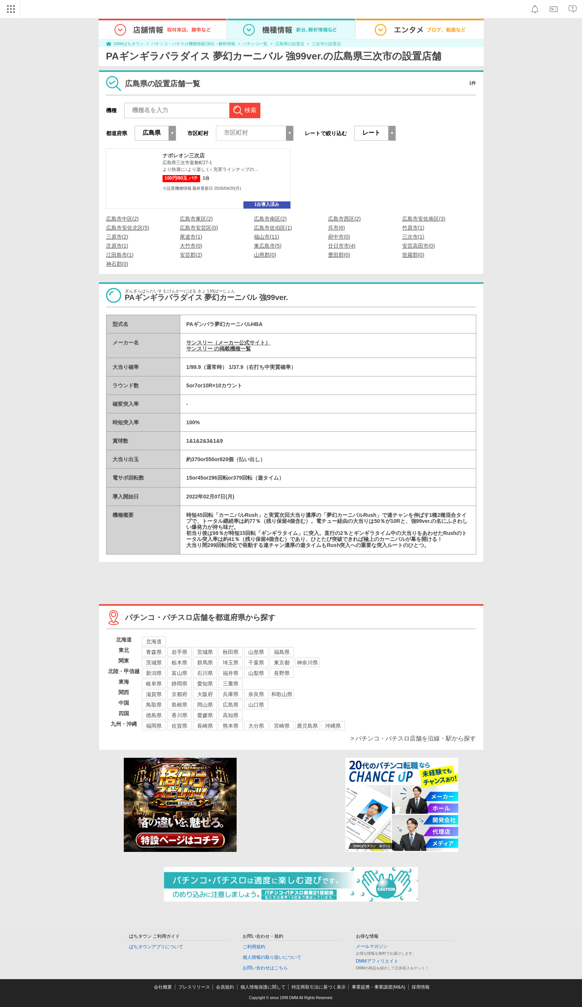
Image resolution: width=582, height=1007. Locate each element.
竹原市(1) (413, 227)
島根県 (179, 705)
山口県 (256, 705)
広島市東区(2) (196, 218)
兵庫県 (231, 694)
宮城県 (205, 652)
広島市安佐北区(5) (127, 227)
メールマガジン (371, 946)
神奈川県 (307, 663)
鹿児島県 (307, 726)
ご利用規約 (254, 946)
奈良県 (256, 694)
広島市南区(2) (270, 218)
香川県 (179, 715)
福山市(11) (266, 236)
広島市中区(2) (122, 218)
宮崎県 (282, 726)
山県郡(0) (265, 254)
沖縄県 (333, 726)
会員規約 (225, 987)
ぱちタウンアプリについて (156, 946)
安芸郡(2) (191, 254)
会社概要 (163, 987)
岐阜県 (154, 684)
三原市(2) (117, 236)
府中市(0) (339, 236)
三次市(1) (413, 236)
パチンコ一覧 (255, 43)
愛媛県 (205, 715)
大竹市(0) (191, 245)
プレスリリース (194, 987)
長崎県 (205, 726)
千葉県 (256, 663)
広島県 (231, 705)
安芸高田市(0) (418, 245)
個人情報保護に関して (263, 987)
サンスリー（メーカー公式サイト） (228, 343)
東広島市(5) (267, 245)
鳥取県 (154, 705)
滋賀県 (154, 694)
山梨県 (256, 673)
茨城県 (154, 663)
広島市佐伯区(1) (273, 227)
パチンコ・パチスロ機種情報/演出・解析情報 (193, 43)
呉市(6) (336, 227)
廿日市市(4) (342, 245)
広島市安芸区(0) (199, 227)
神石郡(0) (117, 264)
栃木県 (179, 663)
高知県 (231, 715)
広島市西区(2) (344, 218)
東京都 (282, 663)
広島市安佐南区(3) (423, 218)
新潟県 (154, 673)
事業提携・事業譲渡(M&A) (378, 987)
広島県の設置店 (289, 43)
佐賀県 (179, 726)
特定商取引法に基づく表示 (319, 987)
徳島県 (154, 715)
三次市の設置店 (326, 43)
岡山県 (205, 705)
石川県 (205, 673)
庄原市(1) (117, 245)
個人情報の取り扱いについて (272, 957)
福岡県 (154, 726)
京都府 (179, 694)
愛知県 (205, 684)
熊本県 (231, 726)
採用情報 (421, 987)
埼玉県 (231, 663)
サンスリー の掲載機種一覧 (218, 349)
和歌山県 (281, 694)
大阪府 (205, 694)
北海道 (154, 641)
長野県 (282, 673)
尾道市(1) (191, 236)
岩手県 (179, 652)
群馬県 (205, 663)
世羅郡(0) (413, 254)
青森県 (154, 652)
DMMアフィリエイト (377, 961)
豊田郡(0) (339, 254)
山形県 (256, 652)
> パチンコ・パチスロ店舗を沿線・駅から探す (413, 738)
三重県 (231, 684)
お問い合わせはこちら (265, 967)
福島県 (282, 652)
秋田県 (231, 652)
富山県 (179, 673)
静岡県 (179, 684)
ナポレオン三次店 (184, 155)
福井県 (231, 673)
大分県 (256, 726)
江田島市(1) (120, 254)
